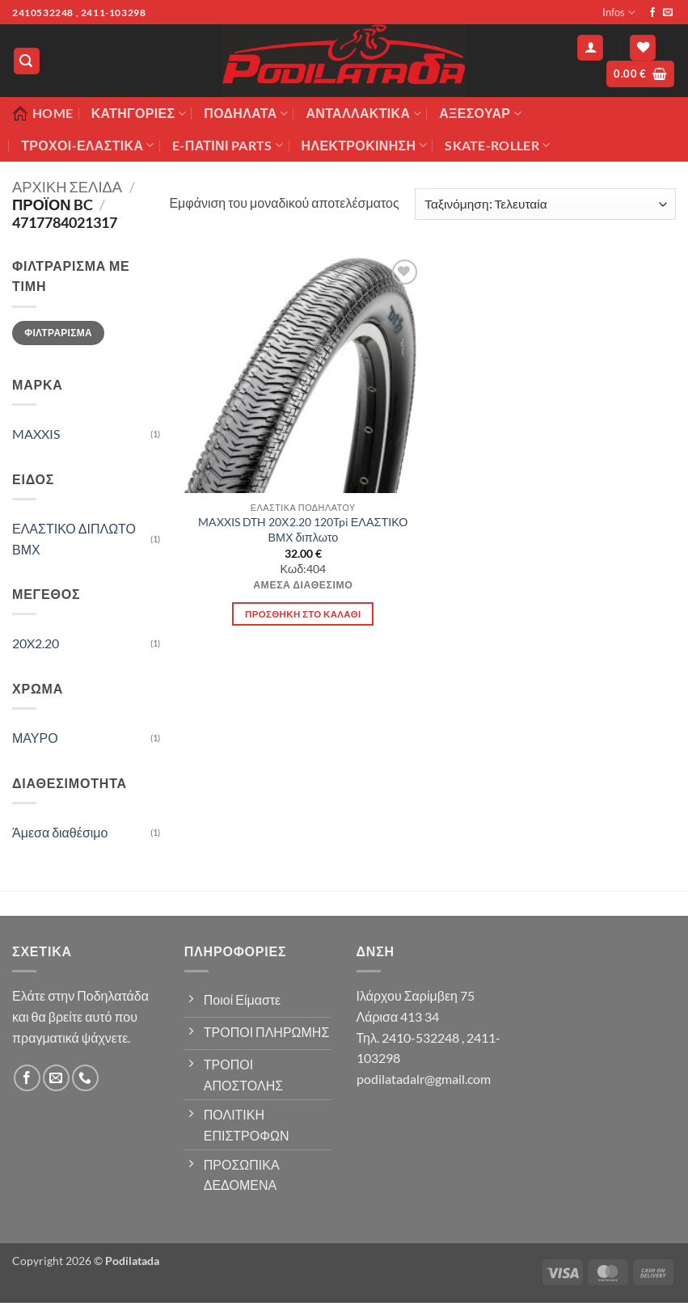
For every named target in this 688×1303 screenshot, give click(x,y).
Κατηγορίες (138, 113)
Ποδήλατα (246, 113)
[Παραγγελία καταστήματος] (545, 204)
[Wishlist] (643, 48)
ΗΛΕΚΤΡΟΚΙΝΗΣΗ (364, 145)
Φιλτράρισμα (58, 333)
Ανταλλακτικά (363, 113)
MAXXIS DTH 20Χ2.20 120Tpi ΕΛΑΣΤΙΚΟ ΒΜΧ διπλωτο (302, 529)
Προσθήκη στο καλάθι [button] (303, 614)
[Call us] (85, 1078)
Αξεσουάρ (480, 113)
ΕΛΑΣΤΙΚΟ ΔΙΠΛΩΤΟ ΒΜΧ (74, 539)
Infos (618, 12)
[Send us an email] (668, 13)
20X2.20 (35, 643)
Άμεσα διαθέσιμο (60, 832)
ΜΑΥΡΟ (35, 737)
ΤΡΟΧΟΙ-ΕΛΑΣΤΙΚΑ (87, 145)
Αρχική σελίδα (67, 187)
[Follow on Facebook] (652, 13)
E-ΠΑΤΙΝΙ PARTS (227, 145)
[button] (27, 61)
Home (42, 113)
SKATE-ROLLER (497, 145)
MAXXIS (36, 433)
